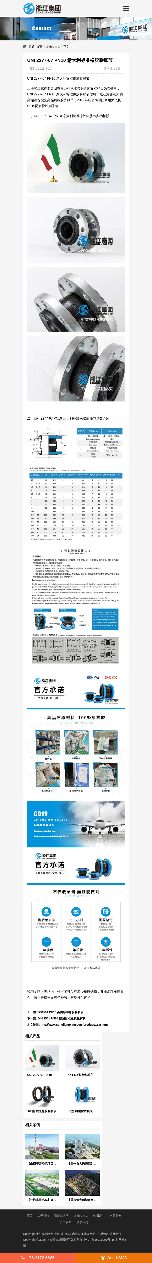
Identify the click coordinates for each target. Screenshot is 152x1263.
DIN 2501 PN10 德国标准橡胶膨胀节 (61, 1018)
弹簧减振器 (61, 1215)
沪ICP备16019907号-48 (99, 1239)
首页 (39, 46)
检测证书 (99, 1215)
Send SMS (114, 1257)
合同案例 (115, 1215)
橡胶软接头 (52, 46)
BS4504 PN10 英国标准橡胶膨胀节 (60, 1012)
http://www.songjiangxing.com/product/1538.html (75, 1024)
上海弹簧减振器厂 (58, 1239)
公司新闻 (65, 1222)
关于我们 (43, 1215)
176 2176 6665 (37, 1257)
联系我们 (82, 1222)
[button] (126, 8)
